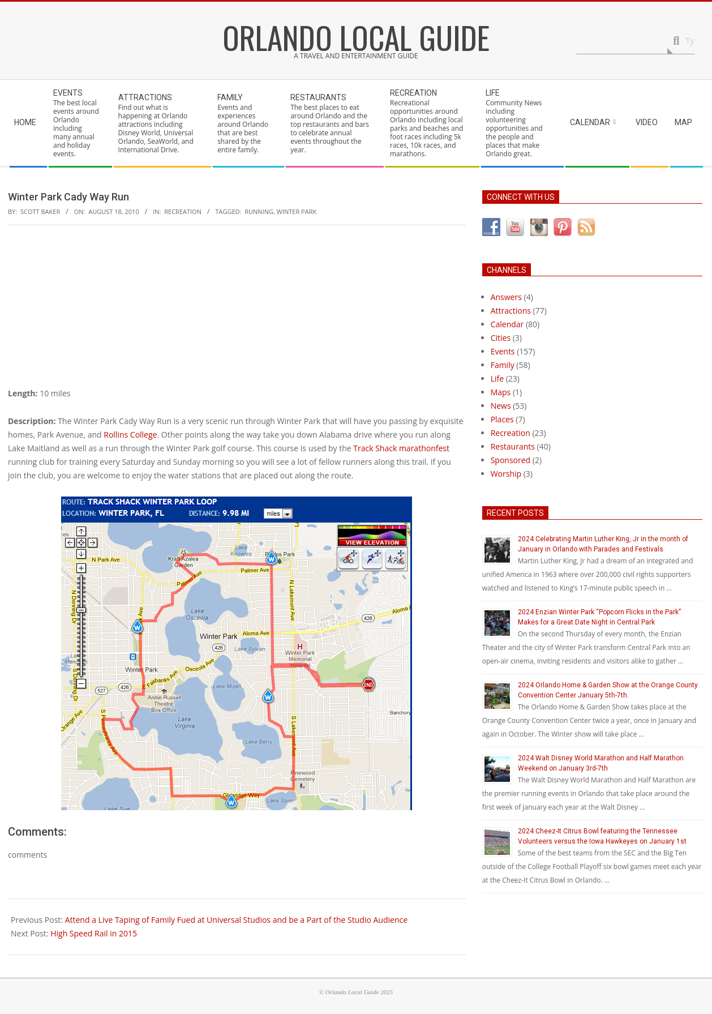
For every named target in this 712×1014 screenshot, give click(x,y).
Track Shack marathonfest (401, 448)
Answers (506, 297)
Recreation (182, 211)
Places (502, 419)
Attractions (511, 310)
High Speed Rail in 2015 (93, 933)
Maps (501, 392)
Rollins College (130, 434)
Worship (506, 473)
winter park (296, 211)
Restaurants (513, 446)
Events (503, 351)
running (259, 211)
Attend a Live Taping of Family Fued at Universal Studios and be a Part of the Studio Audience (236, 919)
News (501, 405)
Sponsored (511, 460)
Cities (501, 337)
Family (502, 365)
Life (497, 378)
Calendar (507, 324)
